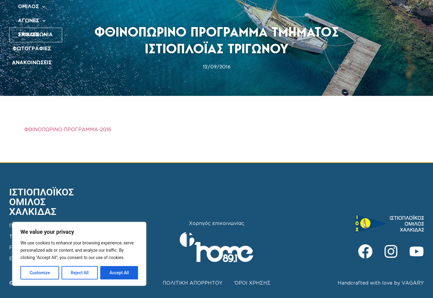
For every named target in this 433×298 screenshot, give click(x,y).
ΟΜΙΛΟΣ (151, 12)
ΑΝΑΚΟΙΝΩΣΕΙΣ (301, 12)
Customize (40, 272)
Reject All (80, 272)
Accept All (119, 272)
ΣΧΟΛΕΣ (217, 12)
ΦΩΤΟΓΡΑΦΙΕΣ (255, 12)
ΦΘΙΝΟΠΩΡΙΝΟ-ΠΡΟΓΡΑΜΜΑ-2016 (67, 130)
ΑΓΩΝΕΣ (184, 12)
